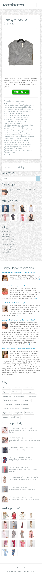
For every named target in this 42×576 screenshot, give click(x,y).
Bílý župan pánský (9, 111)
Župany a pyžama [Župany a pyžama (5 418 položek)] (29, 392)
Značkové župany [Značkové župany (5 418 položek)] (19, 396)
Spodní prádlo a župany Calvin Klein (22, 189)
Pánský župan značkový (25, 135)
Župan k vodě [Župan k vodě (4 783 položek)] (7, 396)
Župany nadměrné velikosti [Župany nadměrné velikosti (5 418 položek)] (11, 400)
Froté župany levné (23, 115)
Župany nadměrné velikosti (12, 150)
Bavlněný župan (9, 108)
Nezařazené (5, 247)
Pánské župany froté (26, 125)
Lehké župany (6, 237)
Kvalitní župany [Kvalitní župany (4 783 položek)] (26, 400)
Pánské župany (19, 101)
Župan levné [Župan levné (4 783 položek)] (25, 409)
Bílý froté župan (9, 109)
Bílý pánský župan (20, 109)
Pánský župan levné (10, 135)
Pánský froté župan (24, 127)
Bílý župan (30, 109)
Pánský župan (26, 129)
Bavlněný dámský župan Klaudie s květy (23, 477)
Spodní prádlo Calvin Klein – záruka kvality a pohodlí (18, 320)
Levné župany (8, 121)
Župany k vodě (8, 148)
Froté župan (8, 113)
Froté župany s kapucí (11, 117)
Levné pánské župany (21, 119)
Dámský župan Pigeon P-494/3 (20, 428)
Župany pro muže (9, 152)
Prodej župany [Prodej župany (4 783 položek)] (28, 388)
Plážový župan (19, 137)
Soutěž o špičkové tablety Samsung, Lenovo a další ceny (19, 303)
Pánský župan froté (26, 133)
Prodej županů (29, 137)
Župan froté (8, 142)
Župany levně (18, 148)
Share (7, 155)
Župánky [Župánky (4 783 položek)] (5, 417)
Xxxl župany (8, 140)
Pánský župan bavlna (11, 131)
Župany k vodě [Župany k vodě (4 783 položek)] (18, 413)
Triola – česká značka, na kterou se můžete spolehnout (19, 349)
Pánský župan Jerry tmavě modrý (21, 447)
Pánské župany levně (11, 127)
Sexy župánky (6, 239)
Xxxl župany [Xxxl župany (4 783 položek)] (6, 388)
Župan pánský (8, 144)
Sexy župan (17, 139)
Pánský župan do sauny (11, 133)
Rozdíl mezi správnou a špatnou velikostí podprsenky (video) (21, 286)
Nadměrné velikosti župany (12, 123)
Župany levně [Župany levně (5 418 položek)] (7, 413)
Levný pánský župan (20, 121)
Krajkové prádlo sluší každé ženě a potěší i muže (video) (19, 272)
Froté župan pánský (10, 115)
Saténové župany (7, 252)
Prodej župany (8, 139)
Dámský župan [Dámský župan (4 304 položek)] (15, 417)
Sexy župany (26, 139)
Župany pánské (27, 150)
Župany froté (26, 146)
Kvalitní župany (9, 119)
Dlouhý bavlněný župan (23, 111)
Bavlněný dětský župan (11, 106)
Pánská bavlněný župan (11, 125)
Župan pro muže (19, 144)
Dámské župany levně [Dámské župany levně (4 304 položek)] (21, 404)
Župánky (7, 146)
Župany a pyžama (15, 146)
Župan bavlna (28, 140)
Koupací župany (23, 117)
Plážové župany (9, 137)
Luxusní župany (6, 244)
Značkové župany (17, 140)
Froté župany (10, 101)
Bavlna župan (10, 104)
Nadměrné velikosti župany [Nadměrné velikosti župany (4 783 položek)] (11, 409)
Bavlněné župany (21, 104)
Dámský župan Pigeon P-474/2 (20, 497)
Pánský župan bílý (24, 131)
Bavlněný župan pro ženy (23, 108)
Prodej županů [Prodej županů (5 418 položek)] (31, 396)
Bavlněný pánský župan (26, 106)
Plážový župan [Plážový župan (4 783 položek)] (17, 388)
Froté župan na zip (18, 113)
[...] (39, 279)
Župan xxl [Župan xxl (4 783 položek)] (6, 392)
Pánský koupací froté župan (13, 129)
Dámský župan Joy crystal (18, 487)
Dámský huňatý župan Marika (20, 457)
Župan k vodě (16, 142)
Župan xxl (28, 144)
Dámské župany (7, 234)
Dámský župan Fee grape (18, 467)
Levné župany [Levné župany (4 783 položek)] (29, 413)
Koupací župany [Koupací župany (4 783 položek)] (7, 404)
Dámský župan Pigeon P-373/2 (20, 438)
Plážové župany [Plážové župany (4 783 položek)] (16, 392)
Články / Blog (6, 231)
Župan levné (25, 142)
